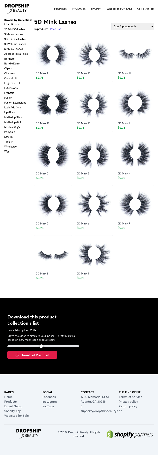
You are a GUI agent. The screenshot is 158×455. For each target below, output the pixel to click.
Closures (9, 73)
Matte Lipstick (13, 122)
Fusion (8, 97)
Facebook (49, 397)
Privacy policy (128, 401)
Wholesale (10, 146)
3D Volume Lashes (15, 44)
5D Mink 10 (84, 73)
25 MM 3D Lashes (15, 29)
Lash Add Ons (12, 107)
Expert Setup (13, 406)
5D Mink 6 (83, 223)
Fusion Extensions (15, 102)
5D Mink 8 (42, 273)
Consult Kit (11, 78)
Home (8, 397)
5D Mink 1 (42, 73)
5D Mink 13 (83, 123)
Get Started (145, 8)
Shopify (96, 8)
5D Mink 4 (124, 173)
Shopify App (12, 411)
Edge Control (12, 83)
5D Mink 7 (124, 223)
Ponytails (9, 132)
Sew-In (8, 137)
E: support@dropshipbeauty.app (98, 408)
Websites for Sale (119, 8)
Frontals (9, 93)
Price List (55, 29)
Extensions (11, 88)
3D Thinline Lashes (15, 39)
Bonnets (9, 58)
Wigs (7, 151)
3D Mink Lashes (13, 34)
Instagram (49, 401)
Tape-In (8, 141)
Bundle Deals (12, 63)
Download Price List (32, 355)
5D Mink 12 (42, 123)
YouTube (48, 406)
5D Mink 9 (83, 273)
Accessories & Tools (16, 53)
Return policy (128, 406)
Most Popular (12, 24)
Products (79, 8)
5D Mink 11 (124, 73)
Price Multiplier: (18, 330)
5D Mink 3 (83, 173)
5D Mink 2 (42, 173)
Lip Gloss (9, 112)
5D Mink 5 (42, 223)
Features (60, 8)
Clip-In (8, 68)
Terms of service (130, 397)
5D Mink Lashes (13, 49)
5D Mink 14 (124, 123)
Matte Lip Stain (13, 117)
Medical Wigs (12, 127)
